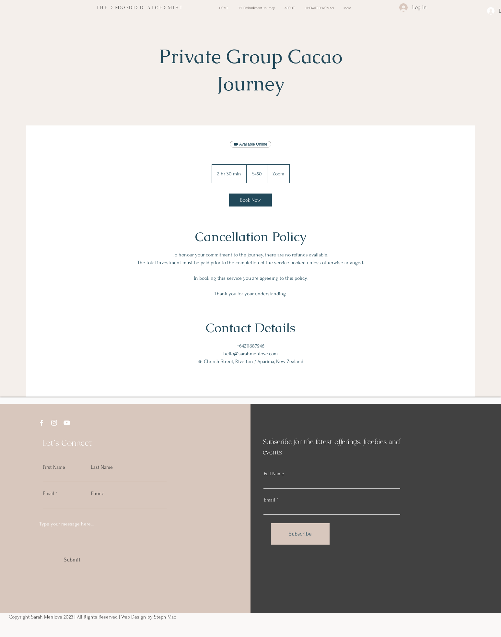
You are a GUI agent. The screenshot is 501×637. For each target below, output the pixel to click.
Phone (97, 493)
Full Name (274, 473)
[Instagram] (54, 423)
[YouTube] (67, 423)
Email (48, 493)
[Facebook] (41, 423)
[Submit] (72, 560)
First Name (54, 467)
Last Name (102, 467)
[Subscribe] (300, 534)
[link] (250, 200)
